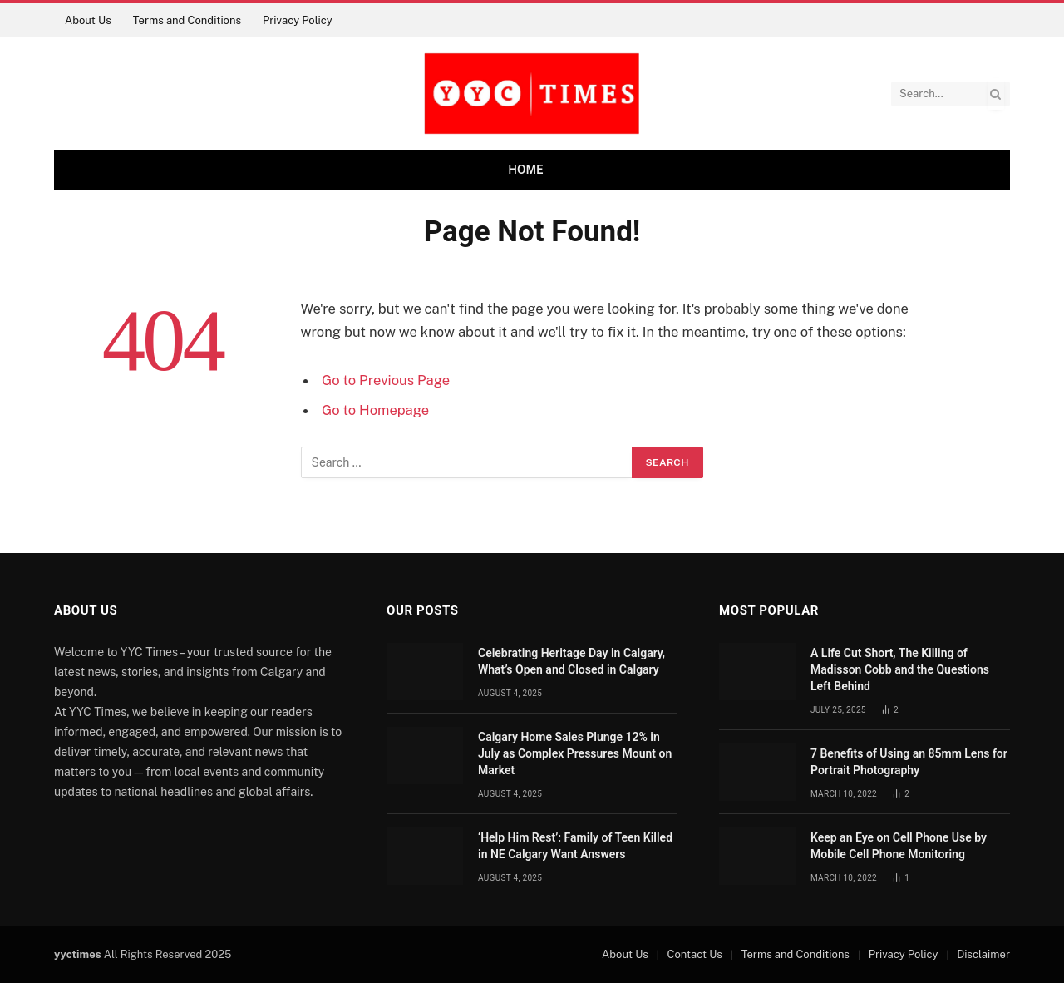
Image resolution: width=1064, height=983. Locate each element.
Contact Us (694, 954)
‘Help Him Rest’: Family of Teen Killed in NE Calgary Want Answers (575, 846)
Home (526, 169)
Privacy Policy (297, 20)
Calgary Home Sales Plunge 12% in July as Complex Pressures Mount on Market (575, 753)
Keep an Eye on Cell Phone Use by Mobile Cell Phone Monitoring (898, 846)
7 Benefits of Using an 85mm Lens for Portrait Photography (908, 762)
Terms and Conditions (187, 20)
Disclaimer (983, 954)
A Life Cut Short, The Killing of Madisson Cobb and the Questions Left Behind (899, 669)
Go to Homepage (375, 410)
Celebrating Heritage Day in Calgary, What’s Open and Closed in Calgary (571, 661)
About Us (88, 20)
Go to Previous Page (386, 380)
